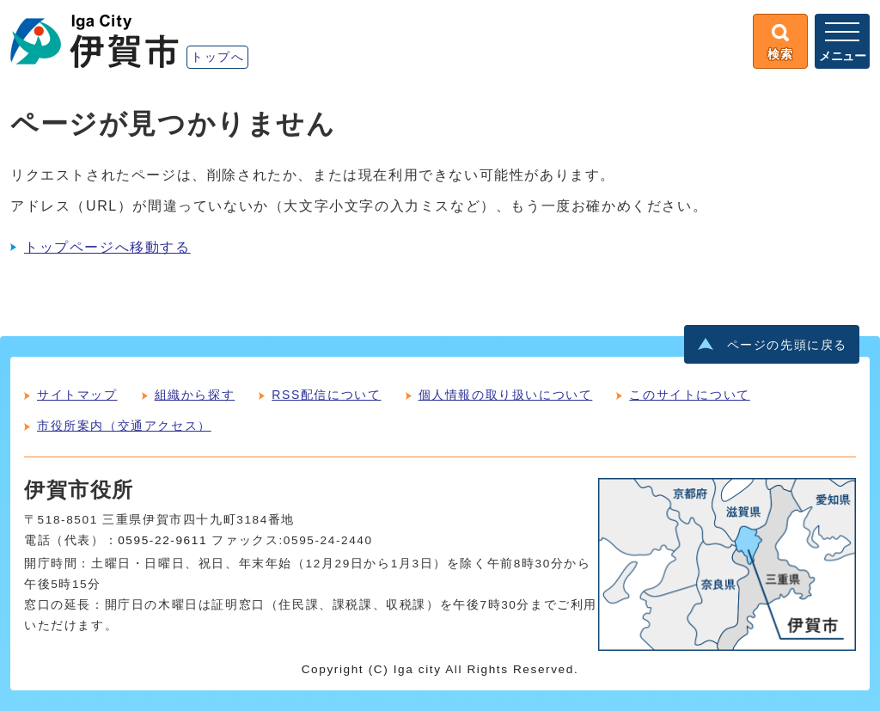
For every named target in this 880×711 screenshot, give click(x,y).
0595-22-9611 (162, 540)
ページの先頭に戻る (787, 345)
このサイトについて (689, 394)
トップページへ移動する (107, 247)
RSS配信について (326, 394)
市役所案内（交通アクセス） (124, 425)
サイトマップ (77, 394)
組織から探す (195, 394)
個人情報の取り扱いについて (506, 394)
